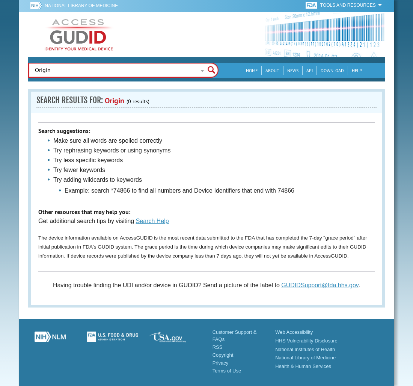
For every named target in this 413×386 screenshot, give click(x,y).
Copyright (223, 355)
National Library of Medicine (81, 5)
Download (332, 70)
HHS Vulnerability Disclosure (306, 341)
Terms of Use (227, 371)
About (272, 70)
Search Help (152, 221)
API (309, 70)
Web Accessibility (294, 332)
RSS (218, 347)
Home (252, 70)
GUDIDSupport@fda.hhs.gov (319, 285)
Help (357, 70)
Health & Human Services (303, 366)
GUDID (78, 34)
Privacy (221, 363)
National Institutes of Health (305, 349)
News (292, 70)
